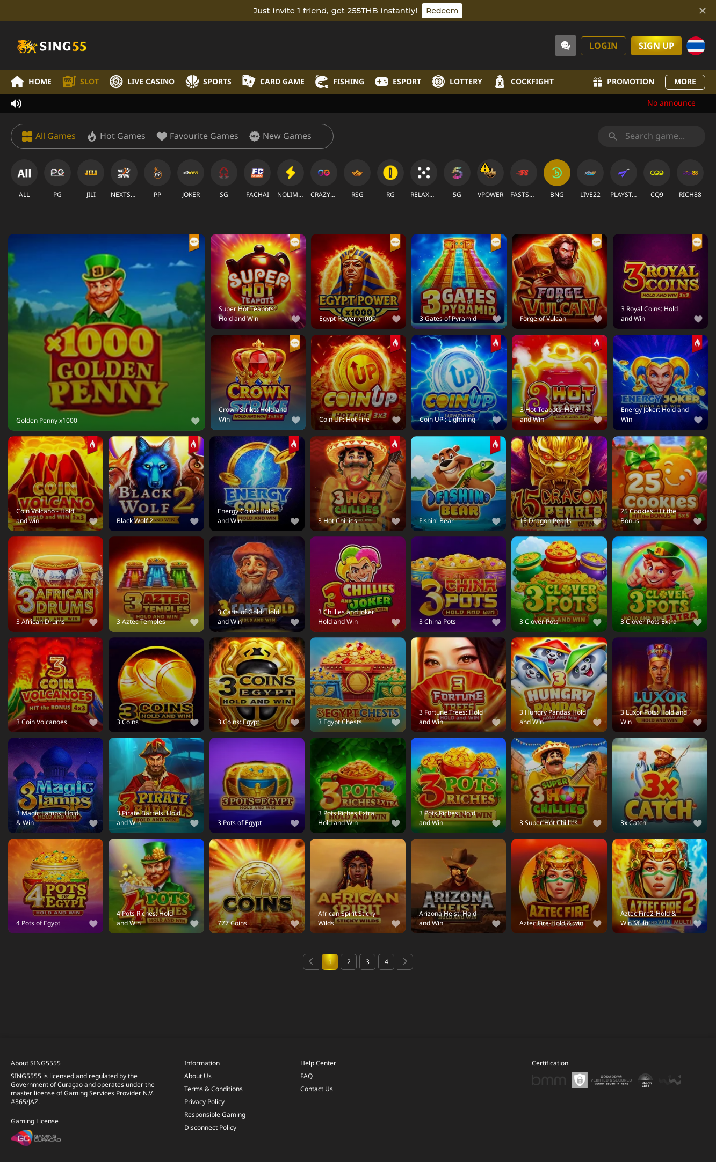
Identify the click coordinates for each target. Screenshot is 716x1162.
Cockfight (523, 82)
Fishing (339, 82)
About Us (198, 1076)
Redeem (442, 11)
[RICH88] (690, 179)
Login (603, 46)
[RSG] (357, 179)
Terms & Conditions (213, 1089)
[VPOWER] (490, 179)
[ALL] (24, 179)
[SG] (224, 179)
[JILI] (90, 179)
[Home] (51, 45)
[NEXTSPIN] (124, 179)
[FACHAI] (257, 179)
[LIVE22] (590, 179)
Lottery (457, 82)
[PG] (57, 179)
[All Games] (49, 136)
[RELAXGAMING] (423, 179)
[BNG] (557, 179)
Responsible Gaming (214, 1114)
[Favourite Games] (197, 136)
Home (31, 82)
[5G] (457, 179)
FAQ (306, 1076)
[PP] (157, 179)
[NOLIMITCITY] (290, 179)
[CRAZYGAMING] (323, 179)
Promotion (623, 81)
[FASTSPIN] (523, 179)
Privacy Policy (204, 1102)
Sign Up (656, 46)
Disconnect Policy (210, 1127)
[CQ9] (656, 179)
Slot (80, 82)
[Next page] (405, 962)
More (685, 81)
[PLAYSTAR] (623, 179)
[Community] (565, 45)
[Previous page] (311, 962)
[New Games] (280, 136)
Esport (398, 82)
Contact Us (316, 1089)
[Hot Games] (116, 136)
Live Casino (142, 82)
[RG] (390, 179)
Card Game (273, 82)
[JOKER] (190, 179)
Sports (208, 82)
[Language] (695, 45)
